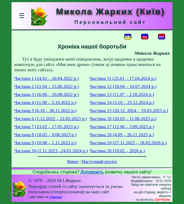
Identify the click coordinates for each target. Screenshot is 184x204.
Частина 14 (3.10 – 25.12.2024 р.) (122, 102)
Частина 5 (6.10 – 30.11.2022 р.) (45, 110)
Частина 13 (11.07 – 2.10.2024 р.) (122, 94)
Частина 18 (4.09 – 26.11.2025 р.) (122, 134)
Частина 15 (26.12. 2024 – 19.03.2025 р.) (129, 110)
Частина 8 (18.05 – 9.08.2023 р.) (45, 134)
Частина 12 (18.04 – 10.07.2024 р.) (123, 86)
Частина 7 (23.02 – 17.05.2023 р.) (46, 126)
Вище (72, 161)
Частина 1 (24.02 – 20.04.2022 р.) (46, 78)
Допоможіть (92, 172)
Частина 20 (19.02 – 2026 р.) (117, 150)
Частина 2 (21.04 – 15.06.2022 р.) (46, 86)
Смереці (55, 197)
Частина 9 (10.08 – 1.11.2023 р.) (45, 142)
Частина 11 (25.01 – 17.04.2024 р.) (123, 78)
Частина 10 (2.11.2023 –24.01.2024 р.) (51, 150)
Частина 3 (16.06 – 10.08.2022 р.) (46, 94)
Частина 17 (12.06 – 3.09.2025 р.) (122, 126)
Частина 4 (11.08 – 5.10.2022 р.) (45, 102)
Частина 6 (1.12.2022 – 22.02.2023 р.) (50, 118)
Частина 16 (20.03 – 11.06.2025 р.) (123, 118)
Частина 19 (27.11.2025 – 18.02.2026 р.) (128, 142)
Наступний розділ (99, 161)
